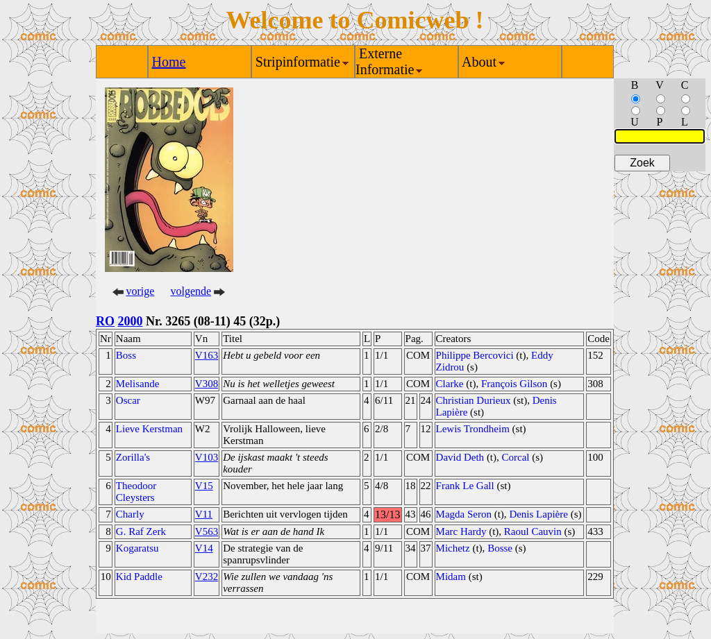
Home (169, 61)
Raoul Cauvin (533, 531)
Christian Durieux (473, 400)
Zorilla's (133, 457)
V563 (206, 531)
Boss (126, 355)
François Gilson (514, 383)
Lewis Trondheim (473, 428)
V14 (204, 548)
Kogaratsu (137, 548)
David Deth (460, 457)
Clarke (450, 383)
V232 (206, 576)
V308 (206, 383)
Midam (451, 576)
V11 (203, 514)
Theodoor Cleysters (136, 491)
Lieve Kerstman (149, 428)
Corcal (516, 457)
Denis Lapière (538, 514)
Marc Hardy (461, 531)
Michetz (453, 548)
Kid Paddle (139, 576)
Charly (130, 514)
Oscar (128, 400)
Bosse (499, 548)
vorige (140, 291)
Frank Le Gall (465, 485)
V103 (206, 457)
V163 (206, 355)
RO (105, 321)
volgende (191, 291)
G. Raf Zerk (141, 531)
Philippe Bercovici (475, 355)
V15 (204, 485)
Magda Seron (464, 514)
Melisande (137, 383)
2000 (130, 321)
